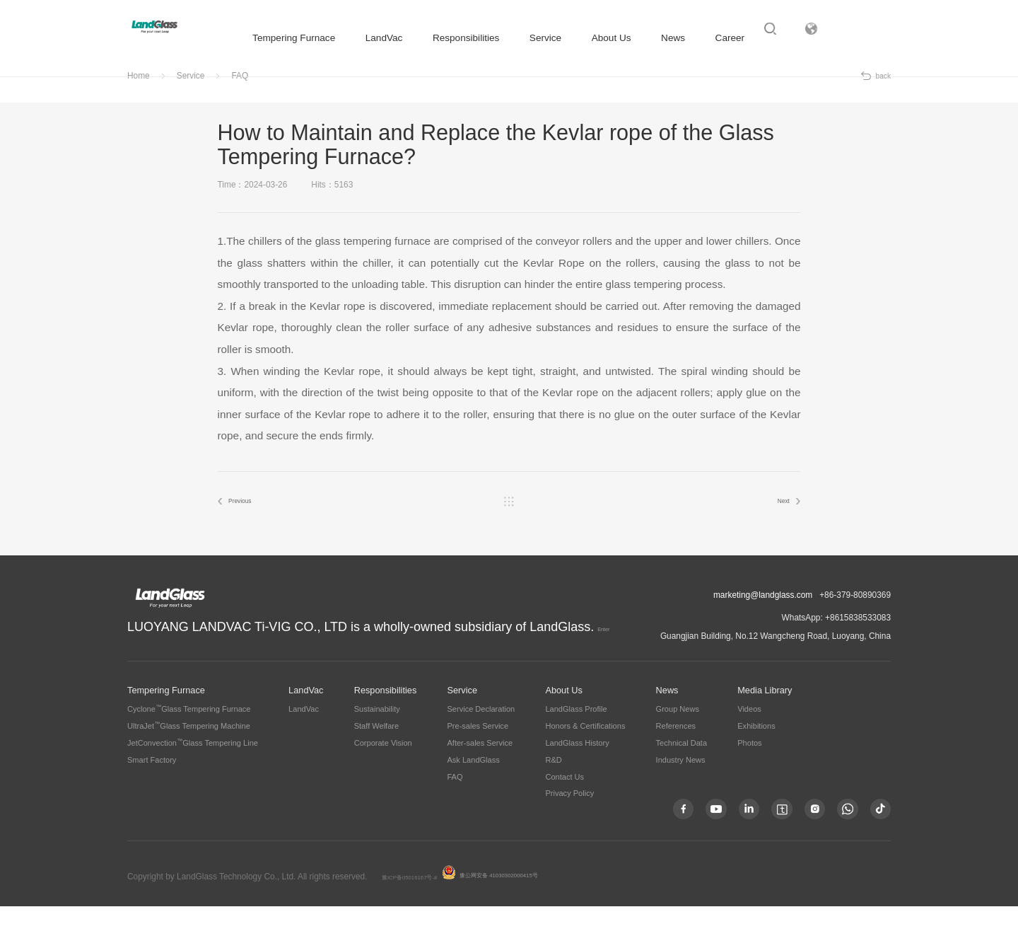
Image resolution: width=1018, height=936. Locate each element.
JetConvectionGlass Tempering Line (192, 772)
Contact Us (564, 806)
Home (138, 102)
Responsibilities (455, 38)
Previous (251, 529)
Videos (749, 738)
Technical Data (681, 772)
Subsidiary (868, 38)
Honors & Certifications (585, 755)
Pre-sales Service (477, 755)
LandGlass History (577, 772)
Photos (749, 772)
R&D (553, 789)
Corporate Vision (383, 772)
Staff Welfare (376, 755)
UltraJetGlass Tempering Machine (188, 755)
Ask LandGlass (473, 789)
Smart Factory (151, 789)
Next (774, 529)
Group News (677, 738)
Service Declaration (481, 738)
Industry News (681, 789)
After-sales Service (480, 772)
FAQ (239, 102)
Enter (449, 652)
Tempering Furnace (283, 38)
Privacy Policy (569, 823)
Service (535, 38)
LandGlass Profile (576, 738)
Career (720, 38)
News (662, 38)
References (676, 755)
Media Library (764, 720)
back (883, 102)
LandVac (373, 38)
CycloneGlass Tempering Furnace (188, 738)
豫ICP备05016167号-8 (424, 906)
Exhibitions (756, 755)
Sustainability (377, 738)
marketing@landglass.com (762, 625)
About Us (601, 38)
